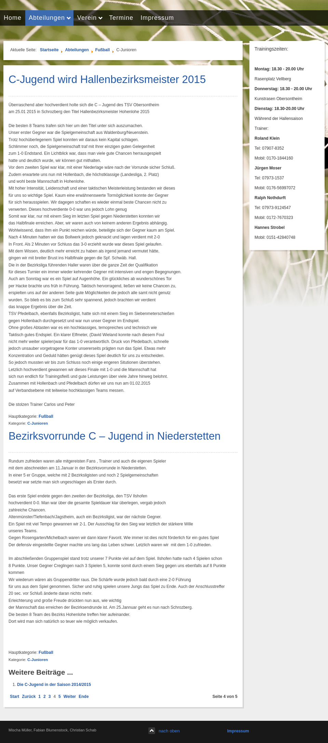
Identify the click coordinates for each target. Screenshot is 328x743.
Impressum (238, 731)
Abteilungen (76, 49)
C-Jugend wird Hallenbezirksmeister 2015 (107, 79)
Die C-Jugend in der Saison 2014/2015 (54, 684)
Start (14, 696)
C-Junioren (37, 423)
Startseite (49, 49)
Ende (83, 696)
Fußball (102, 49)
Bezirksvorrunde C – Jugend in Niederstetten (115, 436)
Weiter (70, 696)
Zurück (29, 696)
